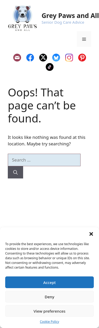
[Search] (15, 172)
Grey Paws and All (70, 15)
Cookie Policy (49, 321)
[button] (91, 234)
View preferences (49, 311)
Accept (49, 282)
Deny (49, 296)
